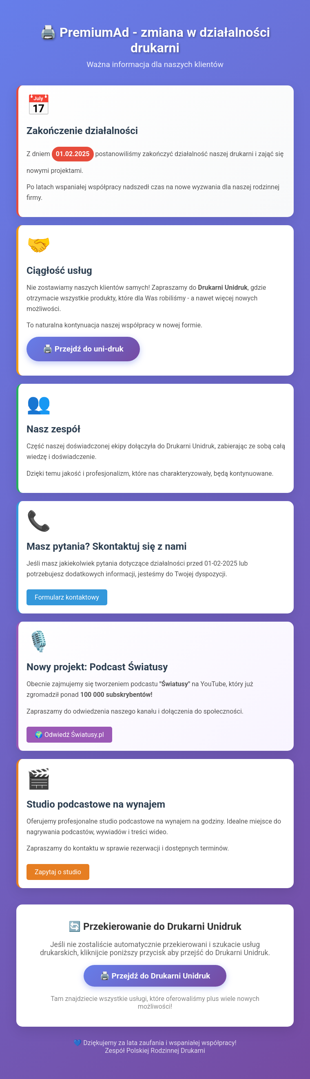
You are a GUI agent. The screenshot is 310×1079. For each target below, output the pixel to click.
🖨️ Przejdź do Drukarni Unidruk (155, 976)
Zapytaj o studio (58, 872)
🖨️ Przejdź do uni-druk (83, 349)
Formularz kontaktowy (67, 597)
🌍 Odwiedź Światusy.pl (69, 735)
